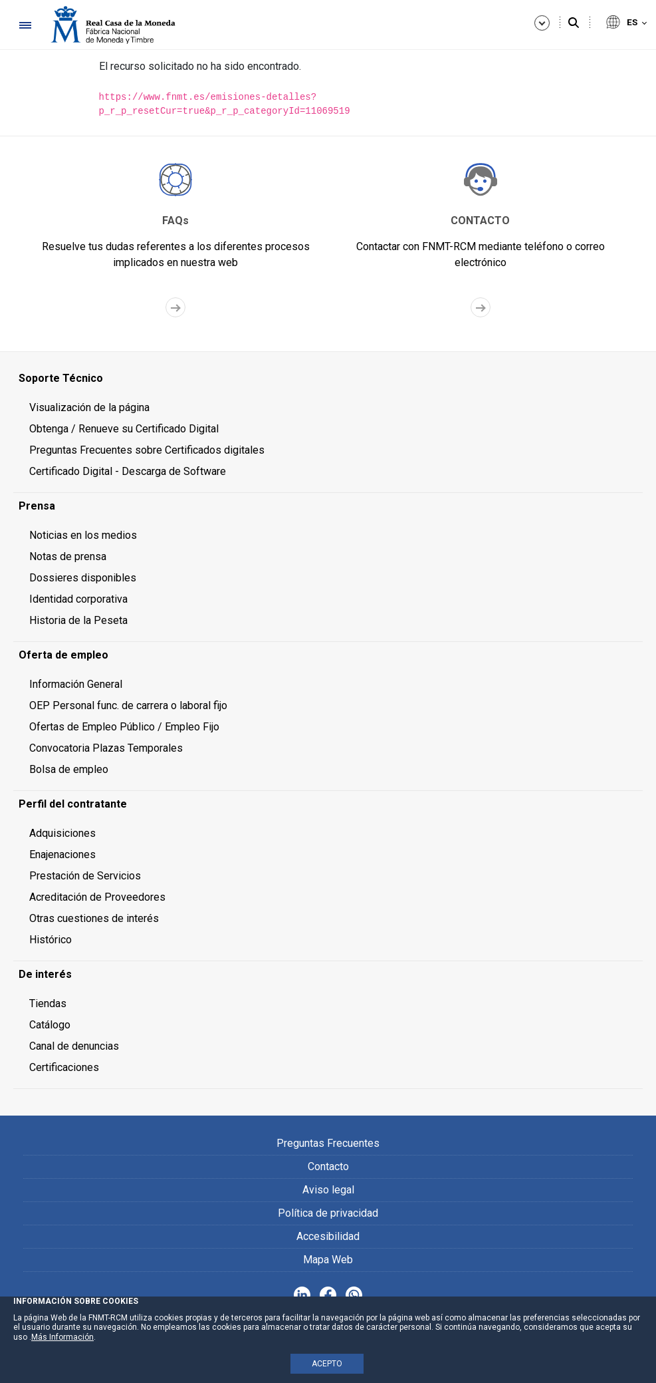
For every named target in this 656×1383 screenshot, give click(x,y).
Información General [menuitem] (75, 684)
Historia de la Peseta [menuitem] (78, 620)
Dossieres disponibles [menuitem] (82, 577)
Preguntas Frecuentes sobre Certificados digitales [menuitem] (147, 450)
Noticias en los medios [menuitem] (83, 535)
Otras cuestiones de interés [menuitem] (94, 918)
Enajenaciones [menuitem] (62, 854)
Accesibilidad (328, 1236)
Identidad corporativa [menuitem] (78, 599)
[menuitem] (328, 378)
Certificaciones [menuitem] (64, 1067)
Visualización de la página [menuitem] (89, 407)
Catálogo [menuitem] (49, 1024)
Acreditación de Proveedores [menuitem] (97, 897)
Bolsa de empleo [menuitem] (68, 769)
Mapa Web (328, 1259)
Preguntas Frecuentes (328, 1143)
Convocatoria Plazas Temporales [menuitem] (106, 748)
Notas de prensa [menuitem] (67, 556)
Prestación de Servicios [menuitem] (85, 875)
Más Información (62, 1337)
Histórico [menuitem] (50, 939)
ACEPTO (327, 1363)
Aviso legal (328, 1189)
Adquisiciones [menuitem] (62, 833)
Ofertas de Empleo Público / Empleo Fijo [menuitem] (124, 726)
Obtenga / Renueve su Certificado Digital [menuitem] (124, 428)
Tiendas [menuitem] (47, 1003)
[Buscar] (574, 23)
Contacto (328, 1166)
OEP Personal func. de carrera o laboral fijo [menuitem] (128, 705)
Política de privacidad (328, 1213)
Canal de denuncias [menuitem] (74, 1046)
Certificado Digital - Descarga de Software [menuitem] (127, 471)
